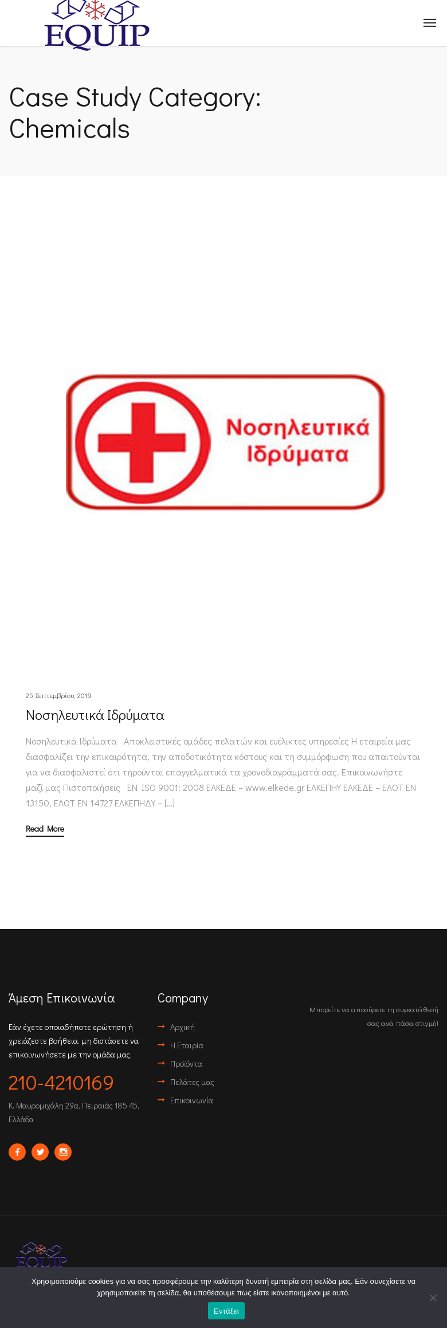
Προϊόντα (186, 1063)
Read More (45, 829)
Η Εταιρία (186, 1045)
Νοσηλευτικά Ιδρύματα (95, 714)
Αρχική (182, 1026)
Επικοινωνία (191, 1100)
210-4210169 (61, 1081)
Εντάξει (226, 1311)
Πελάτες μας (192, 1081)
